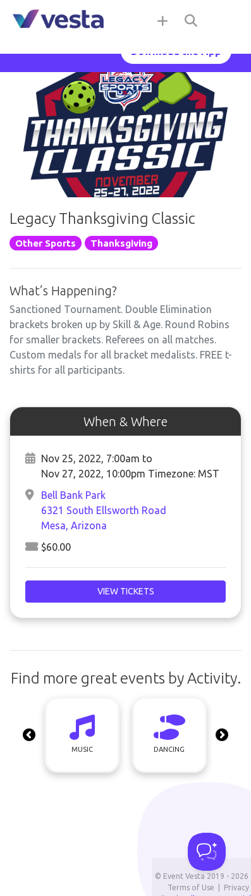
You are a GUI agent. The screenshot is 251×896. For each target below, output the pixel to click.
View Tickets (125, 591)
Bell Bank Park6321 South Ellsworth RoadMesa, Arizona (103, 510)
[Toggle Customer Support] (207, 852)
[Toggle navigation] (225, 20)
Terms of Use (191, 887)
